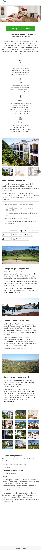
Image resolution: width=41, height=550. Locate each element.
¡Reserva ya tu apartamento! (20, 28)
